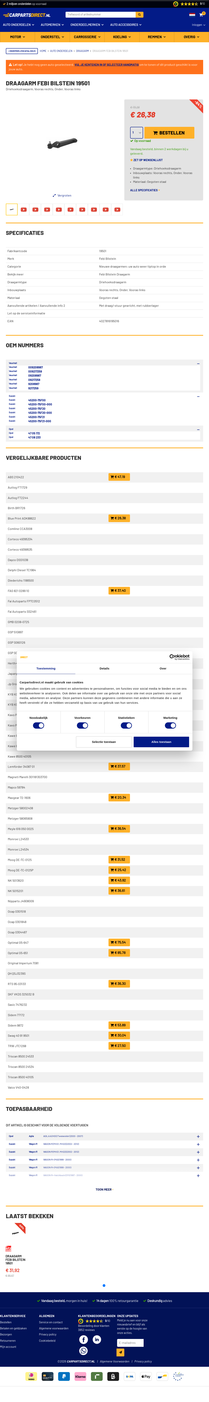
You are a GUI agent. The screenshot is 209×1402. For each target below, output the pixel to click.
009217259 (35, 371)
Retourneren (8, 1341)
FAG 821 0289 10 (18, 591)
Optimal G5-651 (18, 953)
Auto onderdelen (17, 24)
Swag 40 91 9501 (18, 1035)
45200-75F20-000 (40, 412)
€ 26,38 (118, 518)
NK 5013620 (16, 880)
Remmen (155, 37)
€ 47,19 (117, 477)
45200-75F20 (36, 408)
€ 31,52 (117, 860)
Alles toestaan (161, 741)
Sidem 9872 (15, 1025)
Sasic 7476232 (17, 1004)
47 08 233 (34, 437)
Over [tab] (163, 668)
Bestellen (169, 132)
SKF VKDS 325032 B (21, 994)
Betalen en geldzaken (13, 1329)
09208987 (34, 375)
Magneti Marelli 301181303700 (27, 777)
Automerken (50, 24)
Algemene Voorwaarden (114, 1362)
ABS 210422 (16, 477)
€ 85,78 (117, 953)
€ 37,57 (117, 766)
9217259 (33, 388)
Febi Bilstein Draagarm (114, 274)
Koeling (120, 37)
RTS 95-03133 (17, 984)
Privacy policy (47, 1335)
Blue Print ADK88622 (22, 518)
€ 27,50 (118, 1046)
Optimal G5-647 (18, 942)
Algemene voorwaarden (53, 1329)
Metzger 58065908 (20, 818)
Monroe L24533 (18, 839)
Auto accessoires (124, 24)
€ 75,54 (118, 942)
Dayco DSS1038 (18, 560)
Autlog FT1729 (17, 487)
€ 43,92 (118, 880)
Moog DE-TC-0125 (20, 860)
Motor (16, 37)
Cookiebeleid (47, 1341)
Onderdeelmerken (85, 24)
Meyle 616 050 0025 (21, 829)
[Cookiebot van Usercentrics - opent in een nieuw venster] (172, 657)
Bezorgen (6, 1335)
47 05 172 (34, 433)
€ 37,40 (118, 591)
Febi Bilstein (107, 258)
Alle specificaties (145, 190)
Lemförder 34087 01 (21, 766)
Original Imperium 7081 (23, 963)
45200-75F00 (37, 400)
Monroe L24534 (18, 849)
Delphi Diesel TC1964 (22, 570)
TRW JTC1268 (17, 1046)
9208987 (33, 384)
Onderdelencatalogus (22, 51)
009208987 (35, 367)
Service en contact (51, 1323)
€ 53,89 (117, 1025)
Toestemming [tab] (46, 668)
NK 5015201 (15, 891)
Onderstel (51, 37)
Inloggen (197, 25)
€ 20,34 (118, 797)
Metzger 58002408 (20, 808)
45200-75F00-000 (40, 404)
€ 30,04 (118, 1035)
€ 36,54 (118, 829)
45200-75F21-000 (39, 421)
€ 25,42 (118, 870)
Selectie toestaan (104, 741)
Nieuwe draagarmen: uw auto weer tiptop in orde (132, 266)
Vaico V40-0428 (18, 1087)
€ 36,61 (117, 891)
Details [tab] (104, 668)
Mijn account (8, 1347)
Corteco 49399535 (20, 549)
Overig (190, 37)
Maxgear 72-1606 (19, 797)
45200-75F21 (36, 417)
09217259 (34, 380)
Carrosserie (85, 37)
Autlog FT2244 (18, 498)
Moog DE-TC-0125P (20, 870)
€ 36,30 (118, 984)
